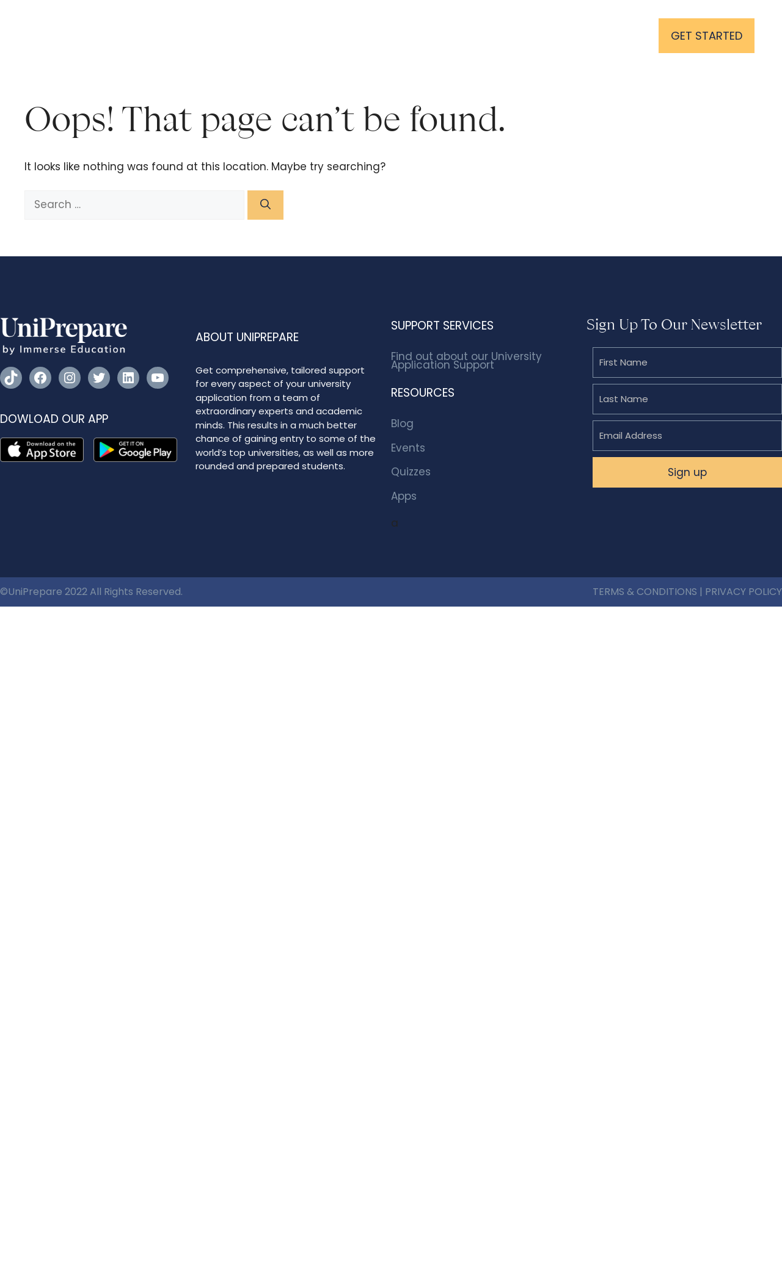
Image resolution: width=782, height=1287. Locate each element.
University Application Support (282, 35)
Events (408, 448)
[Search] (265, 205)
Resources (412, 35)
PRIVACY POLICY (743, 592)
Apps (404, 496)
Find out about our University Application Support (466, 360)
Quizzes (411, 471)
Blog (402, 423)
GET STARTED (706, 35)
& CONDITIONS (662, 592)
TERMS (608, 592)
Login (617, 35)
